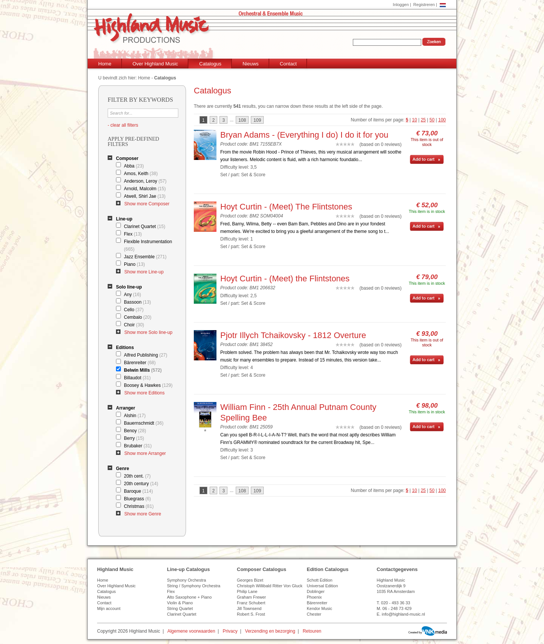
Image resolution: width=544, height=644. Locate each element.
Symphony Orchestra (186, 580)
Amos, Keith (141, 173)
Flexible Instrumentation (148, 245)
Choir (134, 324)
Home (104, 64)
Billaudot (137, 377)
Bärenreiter (140, 362)
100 (442, 120)
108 (242, 120)
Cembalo (137, 317)
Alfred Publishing (145, 355)
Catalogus (210, 64)
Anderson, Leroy (145, 181)
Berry (134, 438)
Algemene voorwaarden (191, 631)
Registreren (424, 4)
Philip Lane (247, 591)
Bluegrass (137, 498)
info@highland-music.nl (403, 614)
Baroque (138, 491)
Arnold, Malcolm (145, 188)
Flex (133, 234)
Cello (134, 309)
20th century (141, 483)
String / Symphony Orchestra (193, 585)
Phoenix (314, 597)
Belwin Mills (143, 370)
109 (257, 120)
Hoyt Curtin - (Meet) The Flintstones (286, 206)
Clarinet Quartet (144, 226)
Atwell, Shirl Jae (144, 196)
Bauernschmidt (144, 423)
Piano (134, 264)
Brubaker (137, 445)
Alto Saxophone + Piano (189, 597)
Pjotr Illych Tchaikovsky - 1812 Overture (293, 335)
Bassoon (137, 302)
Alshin (134, 415)
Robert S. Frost (251, 614)
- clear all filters (123, 125)
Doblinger (316, 591)
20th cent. (137, 476)
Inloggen (401, 4)
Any (132, 294)
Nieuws (251, 64)
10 (414, 120)
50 (432, 120)
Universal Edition (322, 585)
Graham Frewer (251, 597)
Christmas (139, 506)
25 (423, 120)
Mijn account (109, 608)
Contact (288, 64)
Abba (134, 166)
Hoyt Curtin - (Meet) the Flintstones (284, 278)
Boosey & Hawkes (148, 385)
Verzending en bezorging (270, 631)
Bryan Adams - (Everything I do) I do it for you (304, 135)
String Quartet (180, 608)
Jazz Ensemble (145, 256)
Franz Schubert (251, 603)
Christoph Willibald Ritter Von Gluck (270, 585)
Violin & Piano (180, 603)
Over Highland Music (155, 64)
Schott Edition (319, 580)
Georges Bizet (250, 580)
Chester (314, 614)
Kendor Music (319, 608)
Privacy (230, 631)
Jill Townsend (249, 608)
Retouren (312, 631)
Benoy (135, 430)
